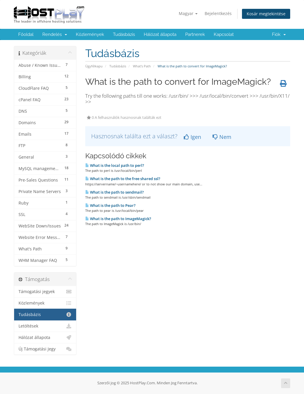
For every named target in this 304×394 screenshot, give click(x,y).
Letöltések (45, 326)
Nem (222, 136)
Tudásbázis (124, 34)
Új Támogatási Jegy (45, 349)
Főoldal (26, 34)
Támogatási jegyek (45, 291)
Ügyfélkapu (94, 66)
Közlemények (90, 34)
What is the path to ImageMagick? (118, 218)
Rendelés (54, 34)
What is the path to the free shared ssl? (122, 178)
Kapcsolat (224, 34)
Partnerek (195, 34)
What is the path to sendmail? (114, 192)
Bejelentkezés (218, 13)
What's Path (142, 66)
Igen (192, 136)
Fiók (279, 34)
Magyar (188, 13)
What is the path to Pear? (110, 205)
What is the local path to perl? (114, 165)
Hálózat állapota (160, 34)
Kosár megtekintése (266, 13)
